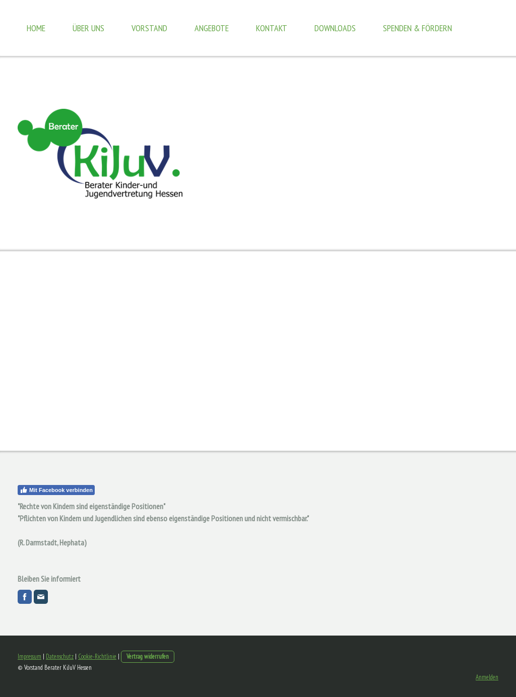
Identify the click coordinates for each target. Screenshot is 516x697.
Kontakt (271, 28)
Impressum (29, 656)
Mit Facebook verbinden (56, 490)
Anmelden (487, 677)
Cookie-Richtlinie (97, 656)
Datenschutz (60, 656)
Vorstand (149, 28)
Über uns (88, 28)
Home (36, 28)
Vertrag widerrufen (147, 656)
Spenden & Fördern (417, 28)
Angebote (212, 28)
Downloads (335, 28)
